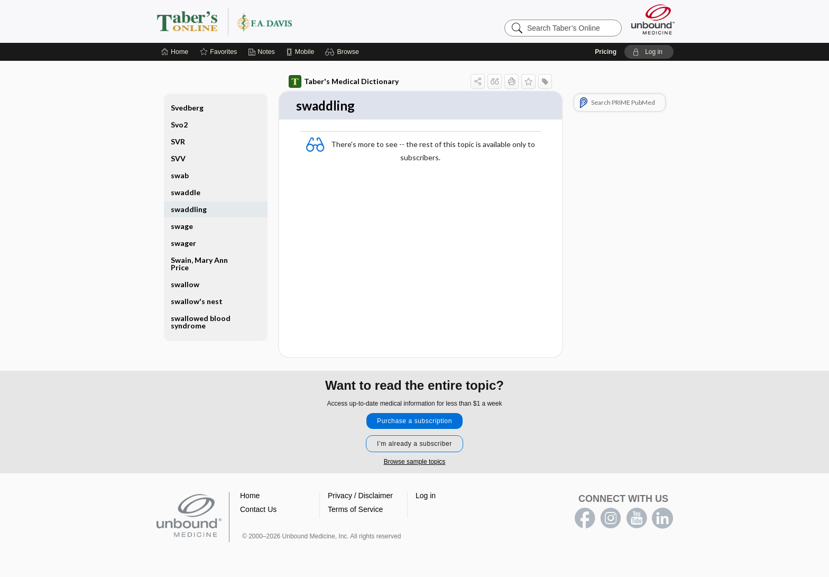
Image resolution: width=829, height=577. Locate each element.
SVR (178, 141)
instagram (610, 518)
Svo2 (179, 124)
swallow (185, 284)
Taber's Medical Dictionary (344, 81)
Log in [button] (426, 496)
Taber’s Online (287, 21)
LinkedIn (662, 518)
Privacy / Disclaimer (360, 496)
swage (182, 226)
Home (250, 496)
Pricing (605, 52)
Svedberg (187, 107)
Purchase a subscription (414, 421)
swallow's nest (197, 301)
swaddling (189, 209)
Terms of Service (355, 510)
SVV (178, 158)
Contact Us (258, 510)
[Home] (174, 52)
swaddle (185, 192)
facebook (584, 518)
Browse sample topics (415, 462)
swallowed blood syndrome (201, 322)
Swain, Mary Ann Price (199, 263)
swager (183, 243)
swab (180, 175)
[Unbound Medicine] (653, 19)
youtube (636, 518)
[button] (343, 52)
